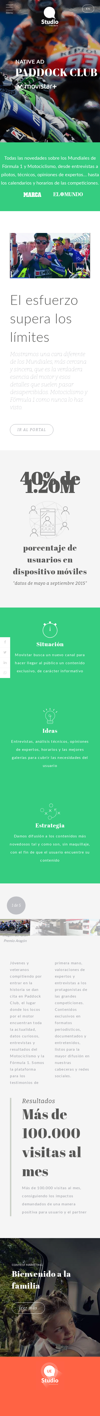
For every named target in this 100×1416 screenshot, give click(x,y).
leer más (28, 1308)
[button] (79, 269)
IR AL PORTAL (31, 429)
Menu (9, 12)
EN (88, 8)
